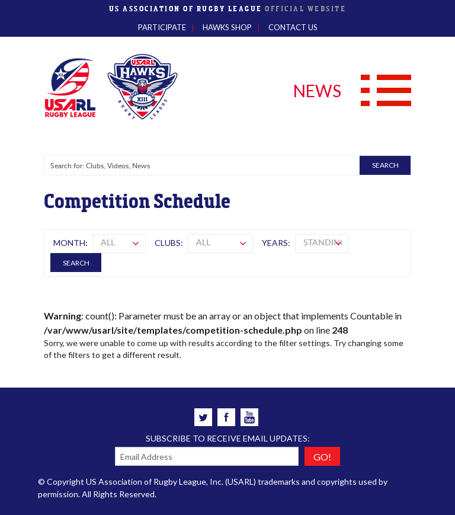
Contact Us (293, 27)
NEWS (317, 91)
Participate (162, 27)
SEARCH (385, 165)
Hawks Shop (227, 27)
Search (76, 262)
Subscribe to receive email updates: (228, 438)
